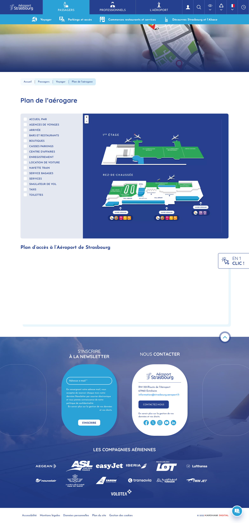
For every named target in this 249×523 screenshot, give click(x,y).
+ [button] (86, 117)
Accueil (28, 82)
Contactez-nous (153, 405)
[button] (210, 7)
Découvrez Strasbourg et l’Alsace (190, 19)
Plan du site (99, 515)
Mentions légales (50, 515)
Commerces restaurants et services (128, 19)
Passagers (66, 7)
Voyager (41, 19)
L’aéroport (159, 7)
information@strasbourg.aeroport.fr (158, 395)
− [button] (86, 121)
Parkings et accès (75, 19)
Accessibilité (29, 515)
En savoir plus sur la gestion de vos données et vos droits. (90, 408)
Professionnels (112, 7)
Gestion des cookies (121, 515)
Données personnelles (76, 515)
